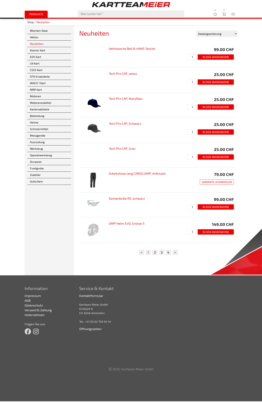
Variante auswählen (217, 182)
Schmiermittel (39, 129)
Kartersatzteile (39, 109)
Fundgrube (37, 168)
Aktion (34, 37)
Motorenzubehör (40, 102)
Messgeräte (37, 135)
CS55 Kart (36, 70)
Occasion (36, 161)
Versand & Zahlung (38, 310)
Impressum (33, 296)
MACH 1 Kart (38, 83)
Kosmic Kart (37, 50)
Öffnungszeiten (90, 329)
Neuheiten (43, 22)
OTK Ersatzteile (40, 76)
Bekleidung (37, 115)
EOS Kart (35, 56)
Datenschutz (34, 305)
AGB (27, 300)
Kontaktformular (91, 296)
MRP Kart (36, 89)
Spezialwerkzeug (41, 155)
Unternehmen (34, 315)
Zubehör (35, 174)
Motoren (35, 96)
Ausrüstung (37, 142)
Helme (34, 122)
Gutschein (36, 181)
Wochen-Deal (39, 30)
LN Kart (34, 63)
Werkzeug (36, 148)
